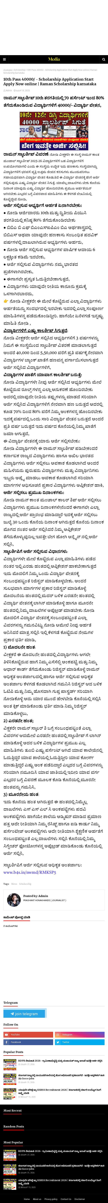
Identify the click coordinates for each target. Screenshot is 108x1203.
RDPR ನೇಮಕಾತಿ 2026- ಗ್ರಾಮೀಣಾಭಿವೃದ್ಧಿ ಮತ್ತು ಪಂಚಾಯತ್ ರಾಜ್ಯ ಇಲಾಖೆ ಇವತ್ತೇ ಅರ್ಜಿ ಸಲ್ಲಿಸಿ (60, 1060)
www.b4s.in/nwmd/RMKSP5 (29, 873)
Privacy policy (51, 1199)
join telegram (24, 1014)
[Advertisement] (55, 27)
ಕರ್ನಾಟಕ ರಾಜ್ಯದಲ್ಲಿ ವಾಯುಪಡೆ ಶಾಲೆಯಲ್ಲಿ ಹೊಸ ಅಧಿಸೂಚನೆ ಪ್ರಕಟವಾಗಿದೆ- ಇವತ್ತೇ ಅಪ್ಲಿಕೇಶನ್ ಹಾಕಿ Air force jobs (61, 1077)
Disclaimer (80, 1199)
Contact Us (66, 1199)
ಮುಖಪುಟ (7, 70)
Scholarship (19, 70)
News (14, 884)
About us (37, 1199)
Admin (9, 90)
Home (27, 1199)
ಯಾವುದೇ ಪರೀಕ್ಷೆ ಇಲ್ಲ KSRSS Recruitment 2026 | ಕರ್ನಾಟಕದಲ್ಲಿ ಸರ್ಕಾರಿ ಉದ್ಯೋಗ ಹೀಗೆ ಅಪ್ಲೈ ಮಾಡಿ (59, 1091)
